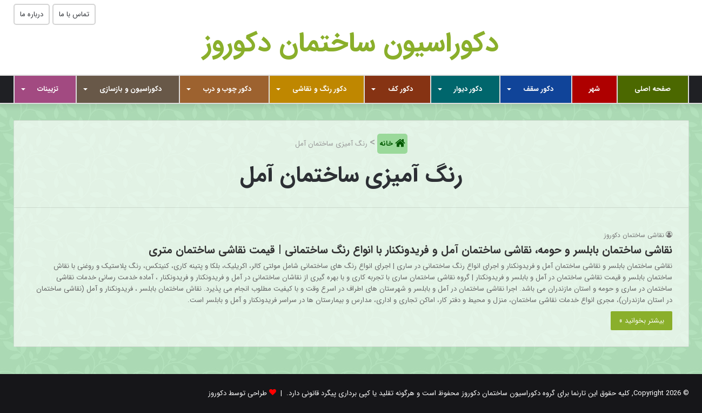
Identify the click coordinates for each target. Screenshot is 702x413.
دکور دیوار (468, 89)
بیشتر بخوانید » (641, 320)
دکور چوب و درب (227, 89)
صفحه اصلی (652, 89)
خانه (387, 143)
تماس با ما (74, 14)
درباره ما (31, 14)
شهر (594, 89)
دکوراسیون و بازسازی (130, 89)
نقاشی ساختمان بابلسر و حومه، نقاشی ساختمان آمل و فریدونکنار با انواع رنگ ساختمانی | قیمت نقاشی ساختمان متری (410, 249)
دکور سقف (538, 89)
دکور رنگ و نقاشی (319, 89)
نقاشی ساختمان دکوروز (634, 235)
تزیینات (47, 89)
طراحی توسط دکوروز (237, 393)
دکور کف (400, 89)
